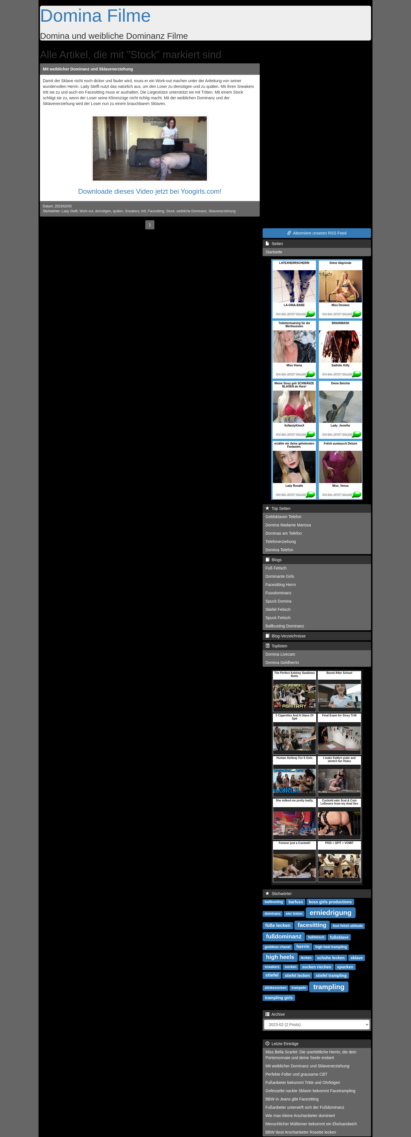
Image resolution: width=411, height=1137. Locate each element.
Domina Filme (95, 15)
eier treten (294, 914)
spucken (345, 966)
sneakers (272, 967)
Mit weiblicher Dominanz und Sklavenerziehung (88, 69)
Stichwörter (278, 893)
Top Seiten (278, 508)
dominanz (273, 914)
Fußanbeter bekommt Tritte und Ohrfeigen (302, 1082)
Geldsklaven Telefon (283, 516)
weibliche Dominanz (191, 211)
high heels (280, 957)
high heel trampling (331, 947)
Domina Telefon (279, 550)
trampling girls (279, 997)
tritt (143, 211)
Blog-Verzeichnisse (285, 636)
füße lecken (278, 925)
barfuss (296, 901)
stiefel (272, 975)
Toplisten (276, 646)
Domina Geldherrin (282, 662)
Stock (170, 211)
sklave (356, 957)
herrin (303, 946)
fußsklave (339, 937)
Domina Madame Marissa (288, 525)
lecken (306, 958)
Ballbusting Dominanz (284, 626)
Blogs (273, 560)
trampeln (299, 988)
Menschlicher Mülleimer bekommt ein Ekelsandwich (311, 1124)
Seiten (274, 243)
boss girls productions (330, 901)
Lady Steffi (70, 211)
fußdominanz (283, 936)
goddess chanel (278, 947)
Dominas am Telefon (283, 533)
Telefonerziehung (280, 541)
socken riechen (316, 966)
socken (291, 967)
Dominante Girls (279, 576)
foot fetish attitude (348, 926)
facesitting (312, 925)
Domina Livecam (280, 654)
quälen (118, 211)
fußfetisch (316, 937)
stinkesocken (275, 988)
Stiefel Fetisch (278, 609)
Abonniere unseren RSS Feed (316, 233)
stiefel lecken (297, 975)
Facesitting (156, 211)
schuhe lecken (331, 957)
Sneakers (132, 211)
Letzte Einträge (282, 1043)
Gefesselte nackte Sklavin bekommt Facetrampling (310, 1090)
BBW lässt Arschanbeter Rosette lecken (300, 1132)
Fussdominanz (278, 593)
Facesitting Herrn (280, 584)
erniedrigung (331, 912)
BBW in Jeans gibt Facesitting (292, 1099)
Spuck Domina (278, 601)
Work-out (86, 211)
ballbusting (274, 902)
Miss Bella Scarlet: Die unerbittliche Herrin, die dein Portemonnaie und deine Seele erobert (310, 1055)
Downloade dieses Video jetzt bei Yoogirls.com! (150, 191)
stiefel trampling (331, 975)
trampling (328, 986)
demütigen (103, 211)
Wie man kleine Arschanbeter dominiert (300, 1115)
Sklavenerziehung (222, 211)
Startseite (273, 252)
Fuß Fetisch (276, 568)
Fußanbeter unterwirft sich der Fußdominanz (304, 1107)
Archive (275, 1014)
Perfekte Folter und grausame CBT (296, 1074)
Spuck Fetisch (278, 617)
